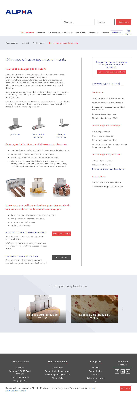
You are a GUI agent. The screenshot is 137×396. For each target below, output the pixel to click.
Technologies (27, 33)
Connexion (124, 22)
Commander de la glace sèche (106, 182)
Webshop (116, 33)
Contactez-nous (61, 234)
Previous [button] (16, 309)
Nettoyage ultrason (101, 131)
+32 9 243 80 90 (21, 377)
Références (93, 33)
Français (101, 22)
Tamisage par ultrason (102, 160)
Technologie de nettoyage (57, 371)
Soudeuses (58, 368)
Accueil (25, 43)
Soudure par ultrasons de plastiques (109, 98)
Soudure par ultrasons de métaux (107, 103)
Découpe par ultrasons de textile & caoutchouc (108, 108)
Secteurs (41, 33)
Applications (61, 258)
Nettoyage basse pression (104, 140)
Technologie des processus (58, 374)
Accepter (125, 388)
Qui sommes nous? (95, 378)
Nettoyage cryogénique (103, 136)
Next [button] (120, 309)
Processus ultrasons (101, 165)
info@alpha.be (19, 381)
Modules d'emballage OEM (104, 118)
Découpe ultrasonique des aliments (108, 169)
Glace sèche (58, 378)
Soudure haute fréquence (104, 114)
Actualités (80, 33)
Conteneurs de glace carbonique (107, 187)
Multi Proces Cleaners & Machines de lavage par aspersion (109, 145)
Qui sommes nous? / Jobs (60, 33)
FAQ (96, 381)
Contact (105, 33)
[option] (42, 309)
